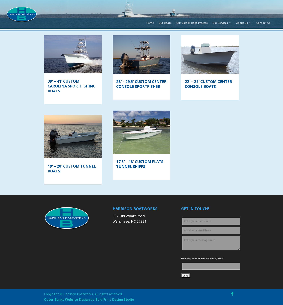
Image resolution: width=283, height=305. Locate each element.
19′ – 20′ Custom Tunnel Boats (72, 169)
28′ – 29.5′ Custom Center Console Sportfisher (141, 84)
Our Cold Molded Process (192, 23)
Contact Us (263, 23)
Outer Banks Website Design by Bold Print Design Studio (89, 299)
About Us (242, 23)
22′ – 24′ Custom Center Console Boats (208, 84)
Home (150, 23)
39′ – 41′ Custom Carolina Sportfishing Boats (72, 86)
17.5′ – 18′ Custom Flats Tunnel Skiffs (139, 164)
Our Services (220, 23)
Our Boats (165, 23)
